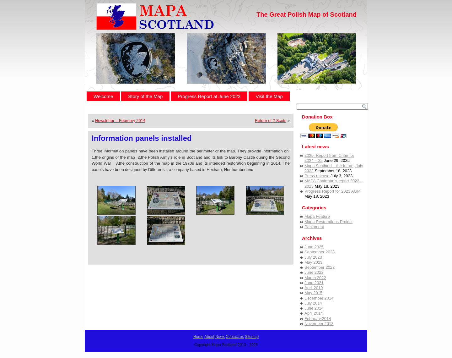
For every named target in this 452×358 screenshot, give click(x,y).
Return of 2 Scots (270, 120)
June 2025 (314, 247)
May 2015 (313, 292)
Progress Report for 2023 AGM (332, 191)
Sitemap (252, 336)
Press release (316, 175)
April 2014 (313, 313)
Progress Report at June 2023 (209, 96)
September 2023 (319, 252)
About (209, 336)
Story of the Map (145, 96)
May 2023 (313, 262)
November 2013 (319, 323)
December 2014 (319, 298)
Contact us (235, 336)
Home (198, 336)
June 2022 (314, 272)
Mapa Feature (317, 216)
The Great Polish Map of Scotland (306, 14)
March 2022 (315, 277)
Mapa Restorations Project (328, 221)
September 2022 (319, 267)
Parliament (314, 226)
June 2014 (314, 308)
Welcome (103, 96)
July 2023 (313, 257)
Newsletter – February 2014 (120, 120)
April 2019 (313, 287)
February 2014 (317, 318)
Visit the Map (269, 96)
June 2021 (314, 282)
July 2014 (313, 303)
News (220, 336)
